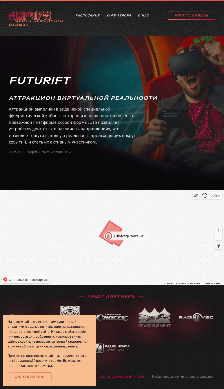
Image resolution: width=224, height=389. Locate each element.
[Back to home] (30, 16)
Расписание (87, 16)
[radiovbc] (196, 323)
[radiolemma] (112, 353)
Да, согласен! (29, 377)
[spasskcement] (154, 327)
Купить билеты (191, 17)
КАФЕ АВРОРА (118, 16)
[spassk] (112, 322)
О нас (143, 16)
